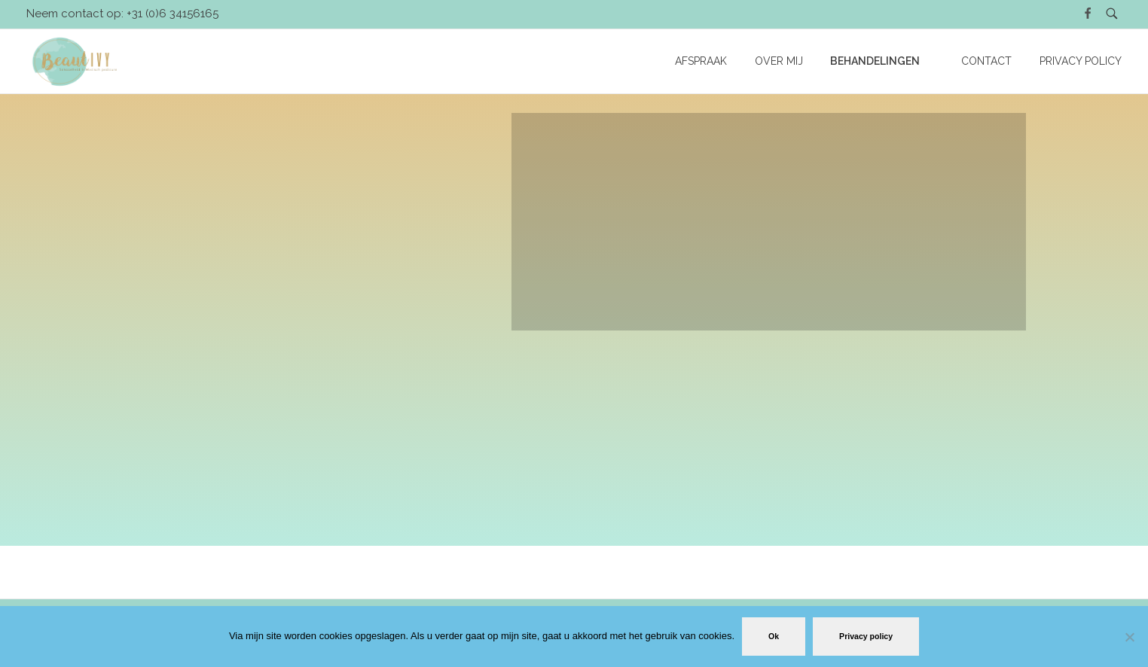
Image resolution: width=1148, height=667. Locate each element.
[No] (1129, 636)
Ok (773, 636)
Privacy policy (866, 636)
